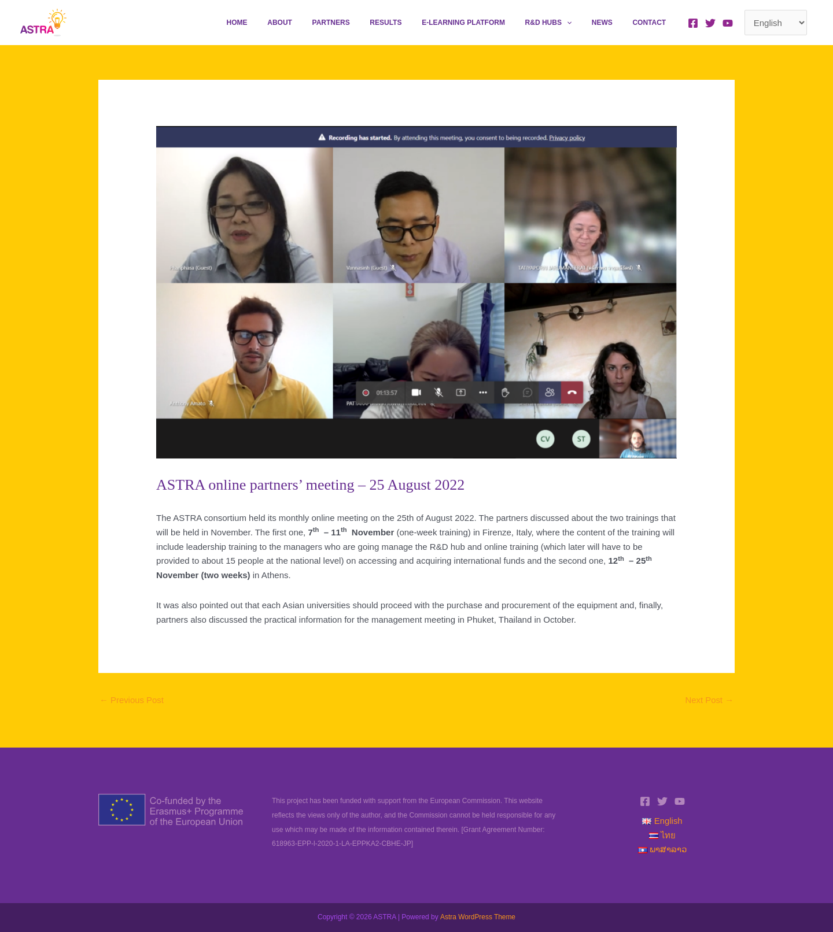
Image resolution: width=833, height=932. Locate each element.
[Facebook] (693, 23)
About (320, 23)
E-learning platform (484, 23)
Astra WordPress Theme (477, 917)
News (611, 23)
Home (283, 23)
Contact (652, 23)
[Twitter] (710, 23)
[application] (582, 22)
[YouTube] (728, 23)
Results (413, 23)
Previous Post (131, 700)
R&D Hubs (563, 22)
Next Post (709, 700)
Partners (365, 23)
